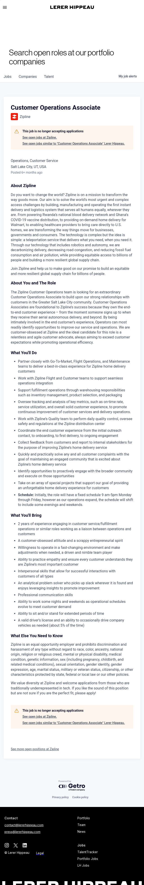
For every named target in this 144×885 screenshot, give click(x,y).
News (81, 831)
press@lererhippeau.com (22, 832)
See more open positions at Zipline (35, 749)
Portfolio (83, 818)
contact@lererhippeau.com (24, 825)
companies (28, 76)
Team (81, 825)
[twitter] (15, 845)
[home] (72, 7)
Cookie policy (80, 797)
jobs (7, 76)
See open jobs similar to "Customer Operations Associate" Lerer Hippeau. (73, 143)
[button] (6, 7)
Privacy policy (60, 797)
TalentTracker (87, 852)
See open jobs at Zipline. (39, 137)
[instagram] (6, 845)
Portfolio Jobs (87, 859)
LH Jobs (83, 865)
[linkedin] (24, 845)
